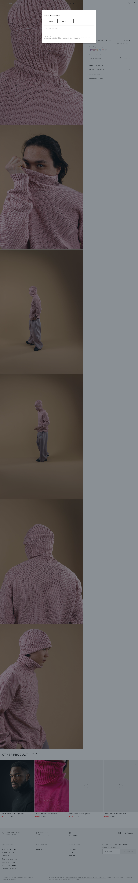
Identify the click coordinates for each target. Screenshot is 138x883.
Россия (51, 21)
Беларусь (66, 21)
